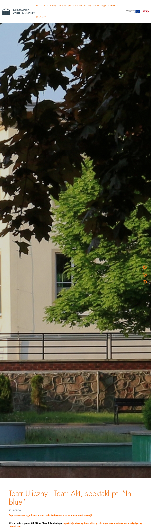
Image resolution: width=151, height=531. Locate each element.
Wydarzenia (75, 5)
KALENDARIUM (91, 5)
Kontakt (41, 17)
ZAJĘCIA (104, 5)
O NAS (62, 5)
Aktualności (43, 5)
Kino (55, 5)
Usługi (114, 5)
